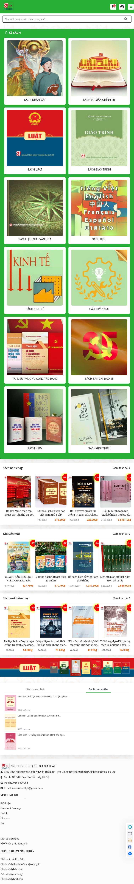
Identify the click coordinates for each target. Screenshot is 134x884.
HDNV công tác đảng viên (14, 843)
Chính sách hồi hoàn (12, 879)
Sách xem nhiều (98, 689)
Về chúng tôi (9, 795)
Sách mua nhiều (35, 689)
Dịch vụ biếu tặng (10, 838)
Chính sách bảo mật (12, 869)
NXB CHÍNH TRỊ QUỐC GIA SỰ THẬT (28, 766)
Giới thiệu (6, 803)
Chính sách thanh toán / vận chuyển (20, 864)
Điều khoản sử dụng (11, 874)
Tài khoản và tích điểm (13, 859)
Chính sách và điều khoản (17, 851)
